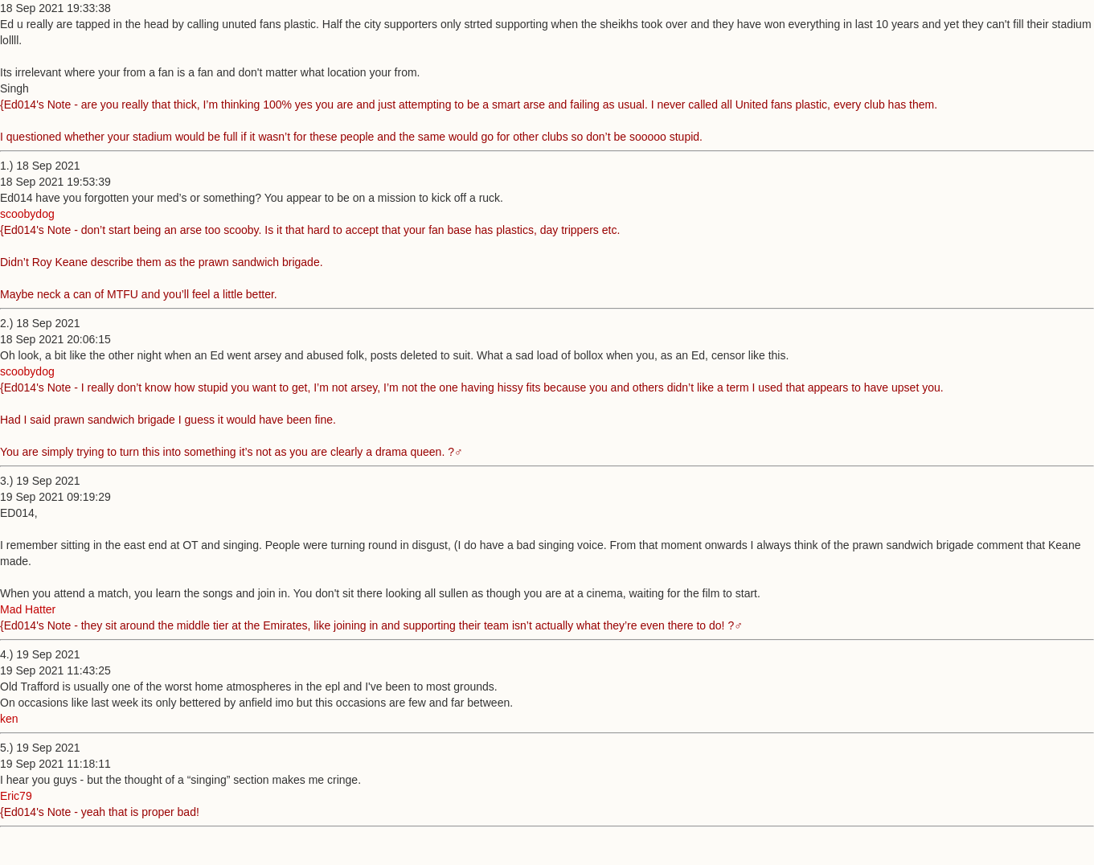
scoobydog (27, 213)
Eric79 (16, 795)
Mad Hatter (27, 609)
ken (9, 718)
